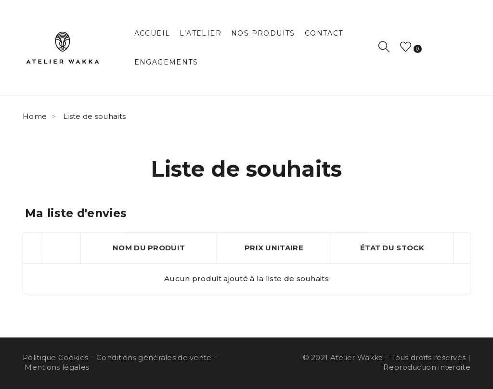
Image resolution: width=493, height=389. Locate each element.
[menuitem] (152, 33)
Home (35, 116)
